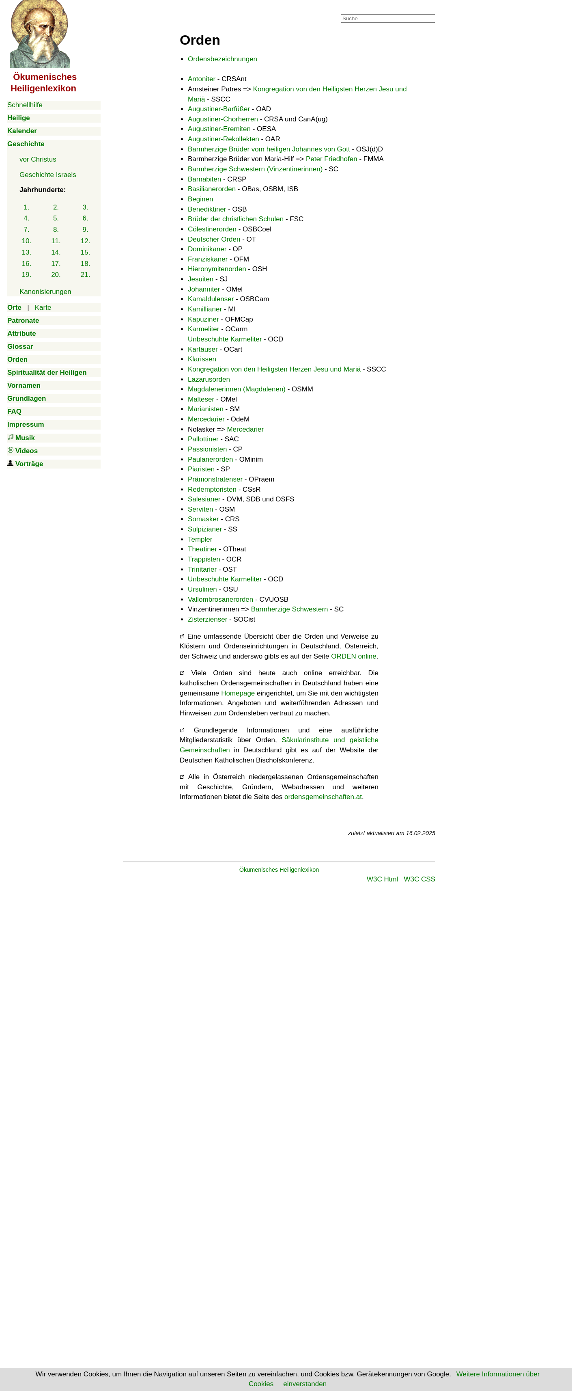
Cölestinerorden (212, 229)
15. (85, 252)
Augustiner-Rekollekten (223, 139)
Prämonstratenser (215, 479)
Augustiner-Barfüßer (219, 109)
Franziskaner (208, 259)
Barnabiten (204, 179)
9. (85, 229)
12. (85, 241)
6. (85, 218)
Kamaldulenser (211, 299)
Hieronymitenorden (217, 269)
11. (56, 241)
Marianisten (206, 409)
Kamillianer (205, 309)
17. (56, 264)
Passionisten (207, 449)
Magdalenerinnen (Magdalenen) (237, 389)
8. (56, 229)
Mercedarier (206, 419)
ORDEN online (353, 656)
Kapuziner (203, 319)
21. (85, 275)
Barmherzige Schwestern (289, 609)
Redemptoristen (212, 489)
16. (27, 264)
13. (27, 252)
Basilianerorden (212, 189)
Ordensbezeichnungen (222, 59)
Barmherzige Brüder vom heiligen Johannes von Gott (269, 149)
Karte (43, 307)
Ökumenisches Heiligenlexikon (279, 869)
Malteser (201, 399)
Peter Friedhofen (331, 159)
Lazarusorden (209, 379)
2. (56, 207)
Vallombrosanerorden (220, 599)
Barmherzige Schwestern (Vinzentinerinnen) (255, 169)
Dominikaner (207, 249)
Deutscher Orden (214, 239)
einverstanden (305, 1384)
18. (85, 264)
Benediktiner (207, 209)
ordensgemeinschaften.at (323, 797)
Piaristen (201, 469)
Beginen (200, 199)
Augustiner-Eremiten (219, 129)
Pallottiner (203, 439)
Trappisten (204, 559)
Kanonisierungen (45, 292)
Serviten (200, 509)
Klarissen (202, 359)
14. (56, 252)
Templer (200, 539)
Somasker (203, 519)
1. (26, 207)
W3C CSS (419, 879)
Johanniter (204, 289)
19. (27, 275)
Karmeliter (203, 329)
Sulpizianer (205, 529)
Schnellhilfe (25, 105)
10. (27, 241)
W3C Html (382, 879)
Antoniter (201, 79)
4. (26, 218)
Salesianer (204, 499)
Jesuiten (200, 279)
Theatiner (202, 549)
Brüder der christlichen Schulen (236, 219)
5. (56, 218)
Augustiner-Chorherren (223, 119)
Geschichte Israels (47, 175)
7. (26, 229)
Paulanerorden (210, 459)
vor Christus (37, 159)
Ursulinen (202, 589)
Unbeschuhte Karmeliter (225, 339)
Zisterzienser (207, 619)
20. (56, 275)
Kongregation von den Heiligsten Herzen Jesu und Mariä (274, 369)
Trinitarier (202, 569)
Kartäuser (203, 349)
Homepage (238, 693)
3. (85, 207)
